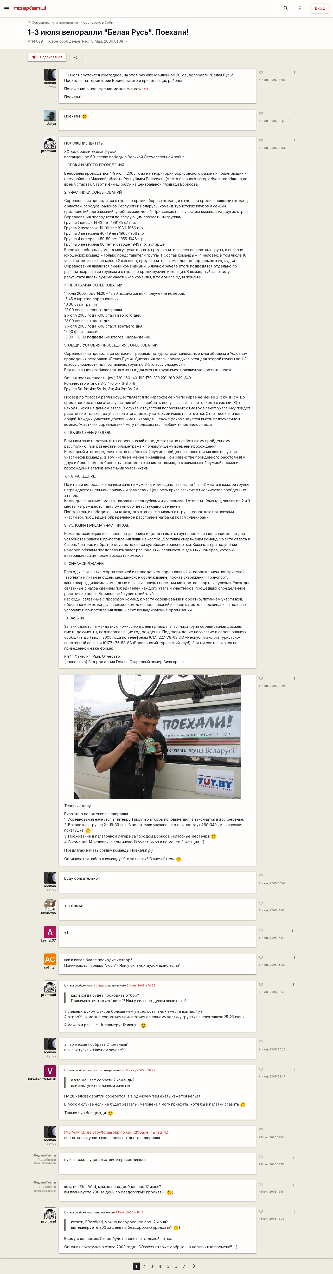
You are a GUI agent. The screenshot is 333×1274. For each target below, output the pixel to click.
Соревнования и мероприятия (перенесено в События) (74, 22)
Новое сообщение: (64, 41)
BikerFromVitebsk (42, 1079)
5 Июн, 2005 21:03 (272, 148)
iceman (99, 1070)
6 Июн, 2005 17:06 (272, 910)
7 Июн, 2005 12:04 (272, 1137)
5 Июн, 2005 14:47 (272, 121)
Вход (320, 8)
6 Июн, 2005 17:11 (271, 937)
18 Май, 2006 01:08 (108, 41)
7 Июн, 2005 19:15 (271, 1164)
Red (85, 41)
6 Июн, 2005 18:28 (272, 964)
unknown (48, 913)
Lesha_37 (48, 940)
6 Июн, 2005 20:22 (272, 1049)
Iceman (50, 83)
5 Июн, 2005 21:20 (272, 686)
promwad (48, 151)
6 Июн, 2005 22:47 (272, 1076)
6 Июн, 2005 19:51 (271, 992)
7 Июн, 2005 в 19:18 (129, 1212)
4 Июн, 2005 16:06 (272, 80)
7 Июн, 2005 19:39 (272, 1218)
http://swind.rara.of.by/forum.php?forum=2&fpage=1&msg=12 (116, 1132)
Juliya (51, 124)
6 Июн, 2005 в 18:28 (141, 985)
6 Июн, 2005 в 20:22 (140, 1070)
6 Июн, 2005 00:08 (272, 883)
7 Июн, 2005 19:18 (271, 1191)
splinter (50, 967)
